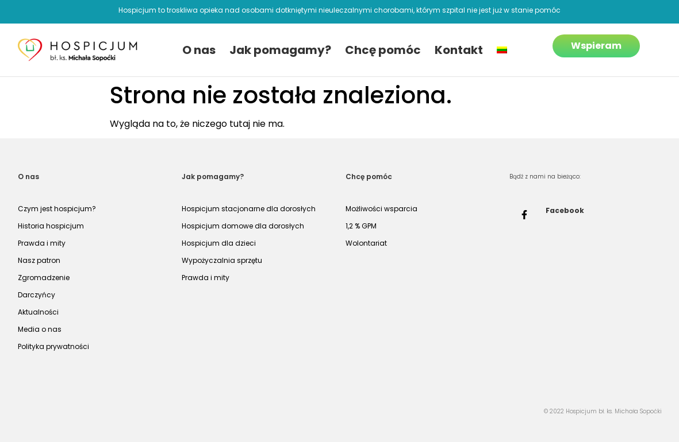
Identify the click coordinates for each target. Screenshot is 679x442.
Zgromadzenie (44, 277)
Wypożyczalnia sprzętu (222, 260)
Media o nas (40, 329)
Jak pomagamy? (280, 50)
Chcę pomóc (383, 50)
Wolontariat (366, 243)
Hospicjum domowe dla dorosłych (243, 226)
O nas (199, 50)
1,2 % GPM (361, 226)
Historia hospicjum (51, 226)
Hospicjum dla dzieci (219, 243)
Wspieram (596, 45)
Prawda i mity (42, 243)
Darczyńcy (36, 295)
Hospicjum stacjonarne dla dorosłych (249, 209)
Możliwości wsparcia (381, 209)
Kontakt (459, 50)
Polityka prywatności (53, 346)
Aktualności (38, 312)
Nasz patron (39, 260)
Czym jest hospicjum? (57, 209)
